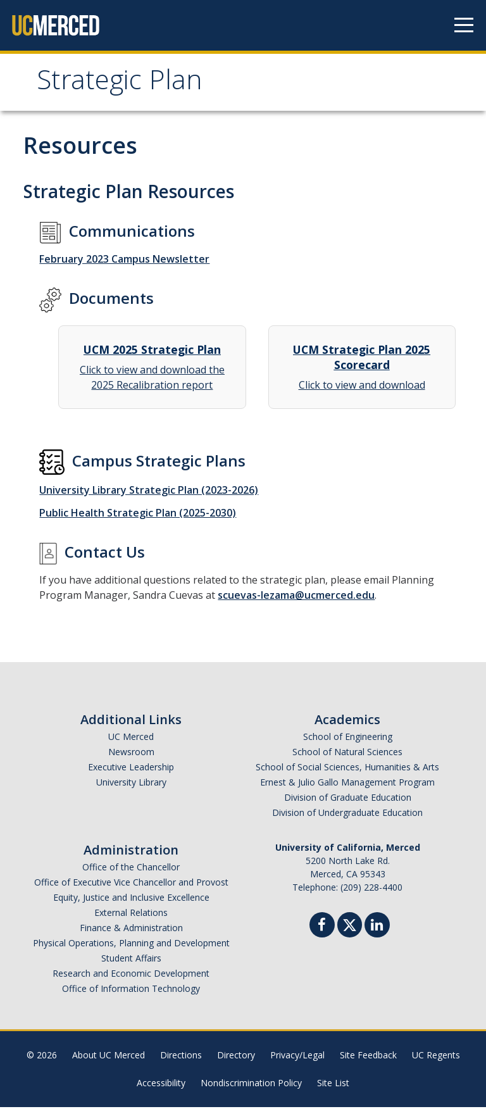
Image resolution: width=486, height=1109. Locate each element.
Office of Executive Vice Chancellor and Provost (131, 884)
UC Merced (131, 738)
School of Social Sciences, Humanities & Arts (347, 769)
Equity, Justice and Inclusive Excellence (131, 899)
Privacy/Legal (297, 1057)
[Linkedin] (377, 928)
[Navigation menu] (464, 25)
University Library (131, 784)
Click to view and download (362, 368)
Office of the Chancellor (131, 869)
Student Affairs (131, 960)
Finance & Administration (131, 930)
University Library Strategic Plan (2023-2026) (148, 492)
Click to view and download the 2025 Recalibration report (152, 368)
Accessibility (161, 1085)
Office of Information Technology (131, 990)
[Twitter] (349, 925)
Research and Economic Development (131, 975)
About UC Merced (108, 1057)
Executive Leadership (131, 769)
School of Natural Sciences (347, 754)
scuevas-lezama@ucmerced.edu (296, 597)
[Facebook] (322, 928)
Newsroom (131, 754)
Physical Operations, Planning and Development (131, 945)
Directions (181, 1057)
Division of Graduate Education (347, 799)
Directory (236, 1057)
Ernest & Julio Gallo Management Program (347, 784)
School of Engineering (347, 738)
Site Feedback (368, 1057)
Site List (333, 1085)
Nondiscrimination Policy (251, 1085)
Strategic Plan (125, 84)
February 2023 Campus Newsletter (124, 261)
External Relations (131, 914)
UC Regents (436, 1057)
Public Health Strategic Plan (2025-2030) (137, 515)
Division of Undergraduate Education (347, 814)
